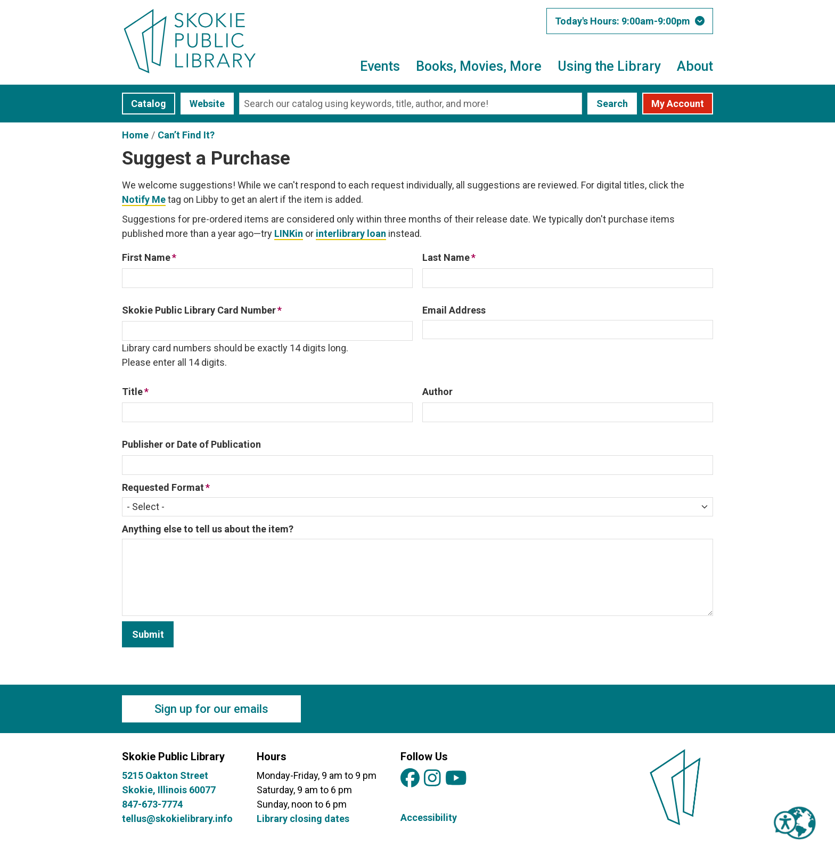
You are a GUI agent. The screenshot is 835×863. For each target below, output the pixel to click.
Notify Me (144, 199)
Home (135, 135)
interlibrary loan (351, 233)
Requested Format (163, 487)
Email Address (454, 310)
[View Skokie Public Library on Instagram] (432, 778)
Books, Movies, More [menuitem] (479, 66)
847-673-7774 (152, 804)
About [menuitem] (695, 66)
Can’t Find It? (186, 135)
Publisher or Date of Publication (191, 444)
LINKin (288, 233)
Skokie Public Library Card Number (199, 310)
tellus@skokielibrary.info (177, 818)
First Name (146, 257)
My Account (677, 103)
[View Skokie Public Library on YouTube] (456, 778)
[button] (629, 21)
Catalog (148, 103)
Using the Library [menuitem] (609, 66)
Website (207, 103)
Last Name (446, 257)
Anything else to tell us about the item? (207, 529)
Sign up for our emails (211, 709)
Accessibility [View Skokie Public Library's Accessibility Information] (428, 817)
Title (132, 391)
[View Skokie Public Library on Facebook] (410, 778)
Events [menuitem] (380, 66)
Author (437, 391)
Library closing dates (303, 818)
